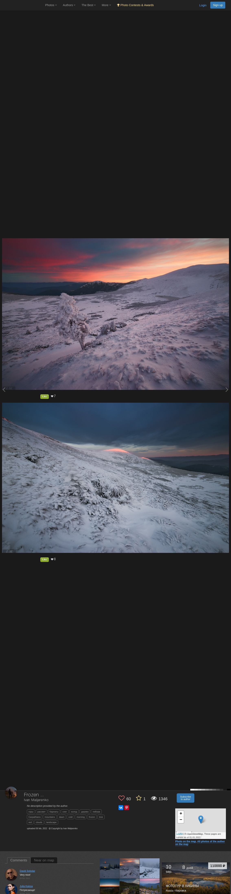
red (30, 822)
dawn (61, 817)
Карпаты (54, 811)
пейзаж (96, 811)
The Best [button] (88, 5)
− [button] (181, 820)
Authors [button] (69, 5)
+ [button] (181, 814)
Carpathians (34, 817)
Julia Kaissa (26, 886)
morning (81, 817)
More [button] (106, 5)
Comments (18, 860)
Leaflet (179, 834)
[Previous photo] (3, 389)
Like (44, 396)
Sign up (218, 5)
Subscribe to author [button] (185, 798)
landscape (51, 822)
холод (74, 811)
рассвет (41, 811)
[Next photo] (227, 389)
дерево (85, 811)
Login (202, 5)
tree (101, 817)
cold (70, 817)
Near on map (44, 860)
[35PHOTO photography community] (22, 5)
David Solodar (27, 871)
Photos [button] (51, 5)
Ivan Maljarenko (36, 800)
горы (30, 811)
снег (64, 811)
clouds (39, 822)
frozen (92, 817)
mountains (50, 817)
